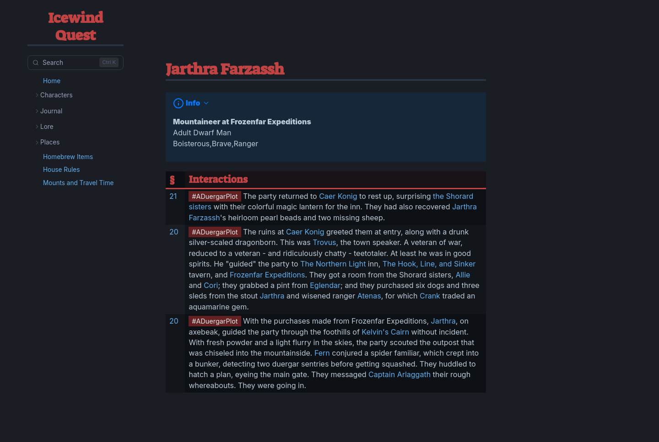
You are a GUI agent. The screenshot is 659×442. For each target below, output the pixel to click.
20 (173, 231)
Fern (322, 352)
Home (51, 81)
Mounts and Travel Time (78, 182)
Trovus (324, 242)
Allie (462, 274)
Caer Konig (338, 196)
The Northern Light (333, 263)
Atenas (369, 295)
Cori (211, 285)
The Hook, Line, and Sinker (429, 263)
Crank (430, 295)
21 (173, 196)
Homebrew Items (68, 156)
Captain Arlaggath (399, 374)
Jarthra (271, 295)
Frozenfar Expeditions (267, 274)
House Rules (61, 169)
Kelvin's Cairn (385, 331)
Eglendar (325, 285)
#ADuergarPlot (215, 196)
